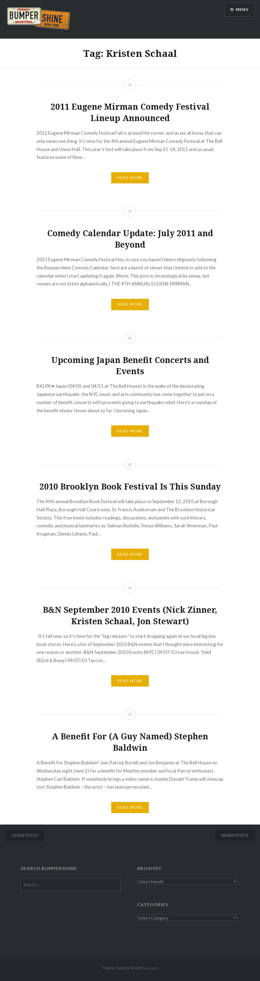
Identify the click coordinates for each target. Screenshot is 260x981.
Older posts (25, 835)
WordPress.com (144, 967)
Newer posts (234, 835)
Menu (242, 9)
